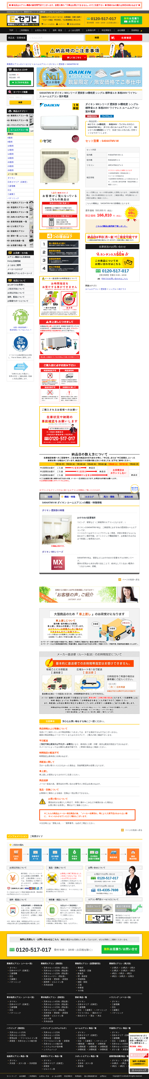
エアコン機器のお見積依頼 (18, 257)
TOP (11, 30)
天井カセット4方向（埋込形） (56, 968)
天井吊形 (47, 979)
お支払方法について (16, 293)
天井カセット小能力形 (27, 1041)
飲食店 (80, 973)
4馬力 (114, 973)
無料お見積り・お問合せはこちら (131, 20)
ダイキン (53, 64)
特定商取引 (106, 30)
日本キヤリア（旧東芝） (18, 182)
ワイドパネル (83, 1013)
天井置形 (33, 1063)
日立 (9, 190)
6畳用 (10, 138)
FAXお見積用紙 (14, 261)
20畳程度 (82, 1049)
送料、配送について (16, 297)
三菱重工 (11, 194)
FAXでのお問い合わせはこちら (115, 279)
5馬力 (121, 973)
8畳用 (10, 142)
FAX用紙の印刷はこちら (104, 893)
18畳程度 (104, 1047)
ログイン (62, 24)
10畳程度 (102, 1044)
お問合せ (103, 1076)
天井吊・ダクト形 (85, 1063)
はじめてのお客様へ (16, 285)
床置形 (65, 979)
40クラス (122, 289)
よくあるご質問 (14, 265)
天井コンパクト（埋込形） (55, 976)
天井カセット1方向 (17, 1032)
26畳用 (11, 170)
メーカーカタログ (15, 269)
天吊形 (12, 1063)
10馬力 (122, 976)
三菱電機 (11, 186)
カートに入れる (139, 1055)
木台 (99, 1016)
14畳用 (11, 154)
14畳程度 (93, 1047)
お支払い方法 (40, 30)
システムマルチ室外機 (53, 1047)
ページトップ (139, 1070)
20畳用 (11, 162)
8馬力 (114, 976)
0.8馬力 (115, 1063)
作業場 (80, 988)
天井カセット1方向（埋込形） (56, 973)
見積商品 (135, 30)
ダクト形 (47, 1018)
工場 (80, 985)
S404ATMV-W (73, 64)
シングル (112, 289)
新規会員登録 (75, 24)
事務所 (80, 968)
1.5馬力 (115, 968)
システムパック (50, 1049)
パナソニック (13, 198)
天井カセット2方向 (17, 1035)
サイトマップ (12, 1076)
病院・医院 (82, 982)
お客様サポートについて (17, 301)
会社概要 (121, 30)
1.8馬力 (124, 968)
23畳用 (11, 166)
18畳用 (11, 158)
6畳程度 (81, 1044)
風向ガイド (97, 1013)
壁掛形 (61, 64)
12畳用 (11, 150)
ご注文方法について (16, 289)
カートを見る (49, 24)
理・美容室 (82, 976)
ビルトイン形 (57, 982)
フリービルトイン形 (28, 1038)
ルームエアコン (40, 64)
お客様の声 (90, 30)
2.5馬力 (124, 970)
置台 (92, 1016)
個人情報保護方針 (90, 1076)
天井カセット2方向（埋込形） (56, 970)
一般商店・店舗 (84, 970)
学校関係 (81, 979)
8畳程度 (91, 1044)
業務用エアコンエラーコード (19, 273)
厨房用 (46, 982)
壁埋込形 (13, 1038)
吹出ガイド (82, 1016)
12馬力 (131, 976)
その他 (80, 990)
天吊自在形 (48, 985)
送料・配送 (57, 30)
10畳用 (11, 146)
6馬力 (129, 973)
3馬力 (132, 970)
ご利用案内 (24, 30)
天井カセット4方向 (120, 1044)
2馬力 (132, 968)
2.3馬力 (115, 970)
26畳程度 (104, 1049)
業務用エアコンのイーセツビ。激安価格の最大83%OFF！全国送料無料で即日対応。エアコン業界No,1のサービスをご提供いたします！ (23, 20)
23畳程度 (93, 1049)
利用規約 (78, 1076)
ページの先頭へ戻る (131, 579)
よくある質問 (74, 30)
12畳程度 (82, 1047)
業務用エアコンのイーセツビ (19, 64)
